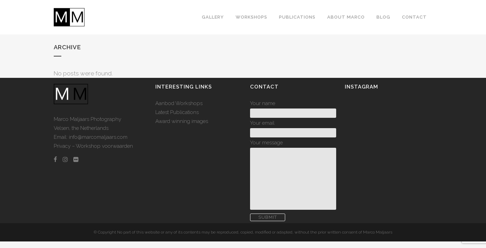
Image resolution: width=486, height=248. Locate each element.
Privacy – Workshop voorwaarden (93, 146)
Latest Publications (177, 112)
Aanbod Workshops (179, 103)
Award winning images (181, 121)
